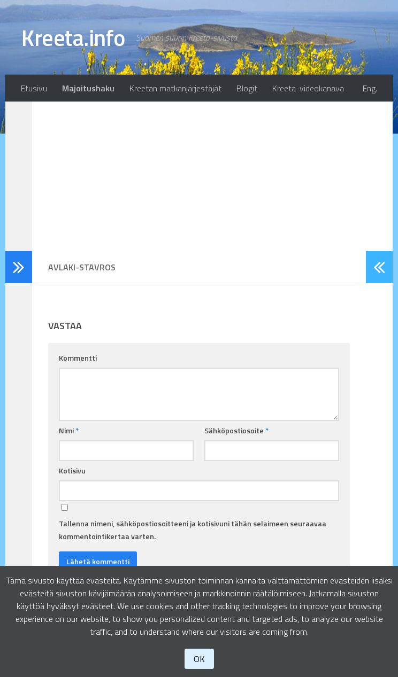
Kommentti (78, 357)
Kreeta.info (73, 37)
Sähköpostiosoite (236, 430)
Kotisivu (72, 470)
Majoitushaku (88, 88)
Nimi (69, 430)
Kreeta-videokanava (308, 88)
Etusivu (34, 88)
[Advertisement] (199, 176)
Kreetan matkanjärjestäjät (175, 88)
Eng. (370, 88)
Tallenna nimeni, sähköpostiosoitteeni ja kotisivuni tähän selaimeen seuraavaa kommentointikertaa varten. (192, 530)
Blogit (246, 88)
